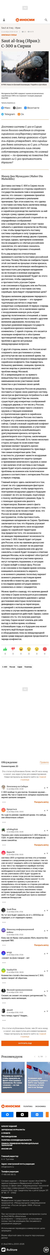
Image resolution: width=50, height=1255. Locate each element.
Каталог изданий (9, 1126)
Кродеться (12, 809)
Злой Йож (11, 909)
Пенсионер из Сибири (17, 786)
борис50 (11, 852)
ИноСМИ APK (6, 1149)
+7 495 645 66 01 (8, 1174)
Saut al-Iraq (7, 28)
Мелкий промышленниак (19, 990)
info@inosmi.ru (7, 1167)
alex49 (10, 1010)
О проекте (5, 1133)
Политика (28, 667)
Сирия (19, 667)
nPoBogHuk (12, 829)
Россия (12, 667)
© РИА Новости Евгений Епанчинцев (15, 85)
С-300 (4, 667)
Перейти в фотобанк (39, 85)
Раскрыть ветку (41, 802)
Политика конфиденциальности (16, 1140)
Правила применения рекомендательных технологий (20, 1144)
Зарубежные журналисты (13, 1130)
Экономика (40, 1106)
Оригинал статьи (9, 35)
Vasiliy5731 (12, 970)
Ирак (18, 28)
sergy (9, 952)
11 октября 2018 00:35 (9, 32)
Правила (44, 762)
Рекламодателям (9, 1137)
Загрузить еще (25, 1043)
